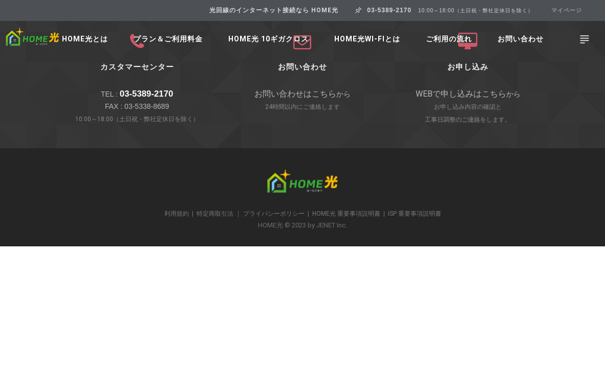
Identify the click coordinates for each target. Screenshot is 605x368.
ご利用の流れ (449, 39)
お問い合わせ (521, 39)
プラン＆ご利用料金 (168, 39)
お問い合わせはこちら (295, 94)
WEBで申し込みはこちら (461, 94)
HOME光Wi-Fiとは (367, 39)
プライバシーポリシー (274, 213)
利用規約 (176, 213)
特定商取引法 (215, 213)
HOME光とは (85, 39)
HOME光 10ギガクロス (268, 39)
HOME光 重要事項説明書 (346, 213)
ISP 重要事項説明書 (414, 213)
